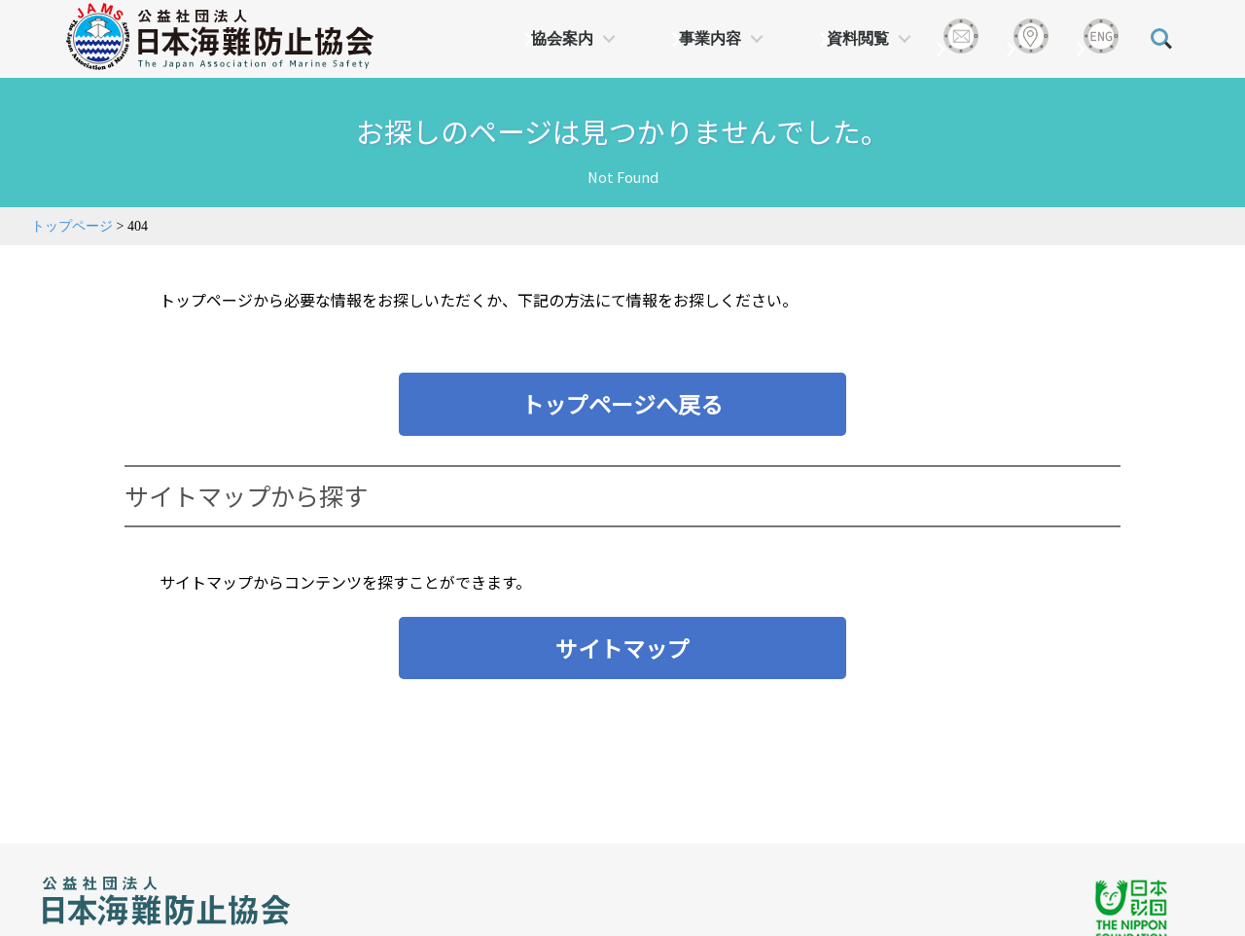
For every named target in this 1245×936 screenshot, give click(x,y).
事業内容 (710, 38)
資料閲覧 (858, 38)
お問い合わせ (199, 910)
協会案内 (562, 38)
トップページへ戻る (622, 403)
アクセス (87, 910)
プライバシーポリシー (355, 910)
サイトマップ (622, 648)
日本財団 (447, 832)
